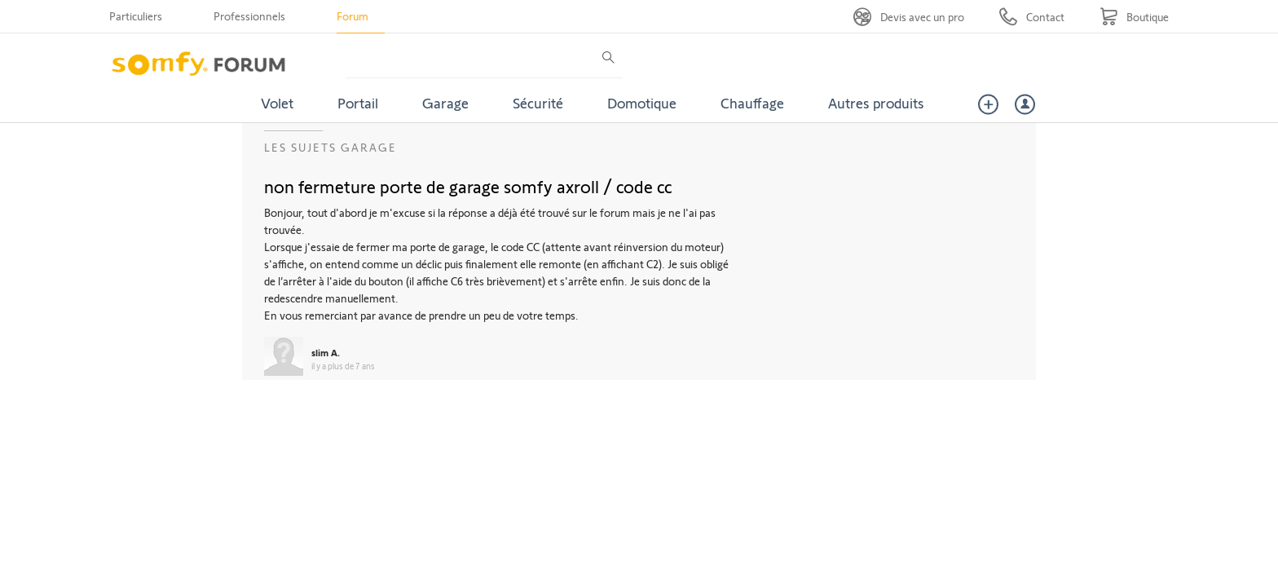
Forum (352, 16)
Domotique (641, 103)
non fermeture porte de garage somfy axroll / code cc (468, 185)
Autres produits (876, 103)
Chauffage (752, 103)
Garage (445, 103)
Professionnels (249, 16)
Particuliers (135, 16)
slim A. (325, 352)
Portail (357, 103)
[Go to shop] (1134, 17)
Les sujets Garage (330, 147)
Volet (277, 103)
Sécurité (538, 103)
